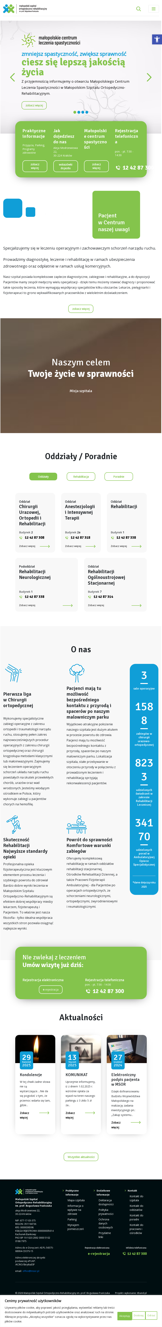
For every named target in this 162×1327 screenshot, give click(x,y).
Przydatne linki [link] (106, 1251)
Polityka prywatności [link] (105, 1233)
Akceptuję (146, 1312)
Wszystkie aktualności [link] (81, 1180)
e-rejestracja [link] (99, 1268)
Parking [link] (71, 1239)
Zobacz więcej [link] (27, 569)
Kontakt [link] (132, 1213)
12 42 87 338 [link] (126, 560)
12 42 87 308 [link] (34, 560)
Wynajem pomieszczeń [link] (74, 1246)
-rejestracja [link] (51, 1012)
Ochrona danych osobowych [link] (105, 1243)
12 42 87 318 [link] (80, 560)
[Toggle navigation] (153, 9)
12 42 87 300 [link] (138, 167)
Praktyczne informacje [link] (72, 1215)
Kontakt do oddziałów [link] (135, 1229)
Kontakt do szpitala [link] (135, 1220)
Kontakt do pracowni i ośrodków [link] (135, 1247)
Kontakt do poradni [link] (135, 1237)
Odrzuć (122, 1312)
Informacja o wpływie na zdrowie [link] (74, 1231)
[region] (81, 1308)
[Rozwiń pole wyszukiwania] (138, 9)
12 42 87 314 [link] (103, 619)
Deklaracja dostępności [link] (105, 1224)
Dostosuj (100, 1312)
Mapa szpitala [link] (75, 1222)
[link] (157, 39)
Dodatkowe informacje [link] (103, 1215)
